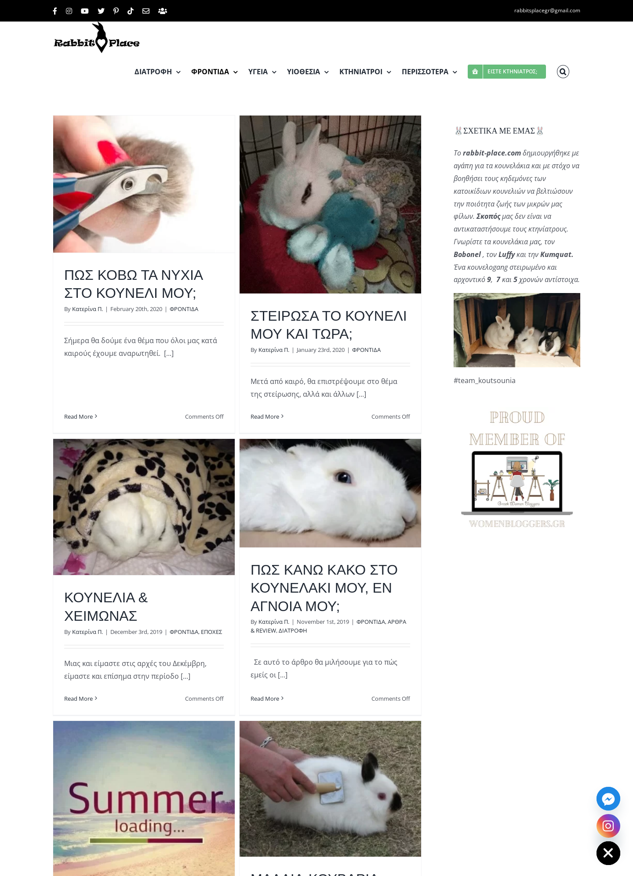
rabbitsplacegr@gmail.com (547, 10)
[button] (563, 71)
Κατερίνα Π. (87, 309)
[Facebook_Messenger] (608, 799)
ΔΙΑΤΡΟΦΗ (275, 629)
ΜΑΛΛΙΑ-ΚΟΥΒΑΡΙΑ (321, 850)
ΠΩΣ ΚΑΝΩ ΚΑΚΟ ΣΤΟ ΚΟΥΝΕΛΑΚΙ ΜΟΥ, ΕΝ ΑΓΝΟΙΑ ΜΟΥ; (306, 587)
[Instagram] (608, 826)
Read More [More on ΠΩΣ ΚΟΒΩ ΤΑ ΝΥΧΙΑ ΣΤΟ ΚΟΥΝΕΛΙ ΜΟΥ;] (78, 376)
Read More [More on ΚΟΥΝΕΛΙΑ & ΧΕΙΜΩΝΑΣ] (103, 666)
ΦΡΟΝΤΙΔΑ (184, 309)
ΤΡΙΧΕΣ (391, 866)
